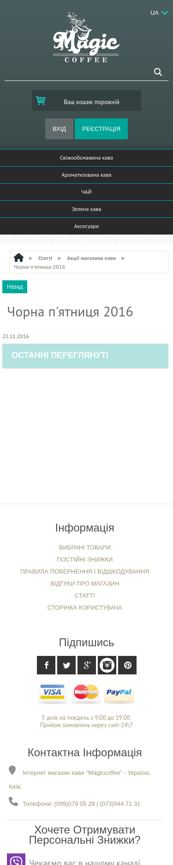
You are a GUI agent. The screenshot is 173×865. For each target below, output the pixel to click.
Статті (45, 257)
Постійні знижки (85, 559)
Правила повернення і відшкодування (84, 571)
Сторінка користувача (85, 607)
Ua (154, 12)
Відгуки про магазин (84, 583)
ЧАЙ (86, 191)
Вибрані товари (85, 547)
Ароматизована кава (87, 174)
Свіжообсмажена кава (86, 157)
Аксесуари (86, 225)
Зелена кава (86, 208)
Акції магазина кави (91, 257)
